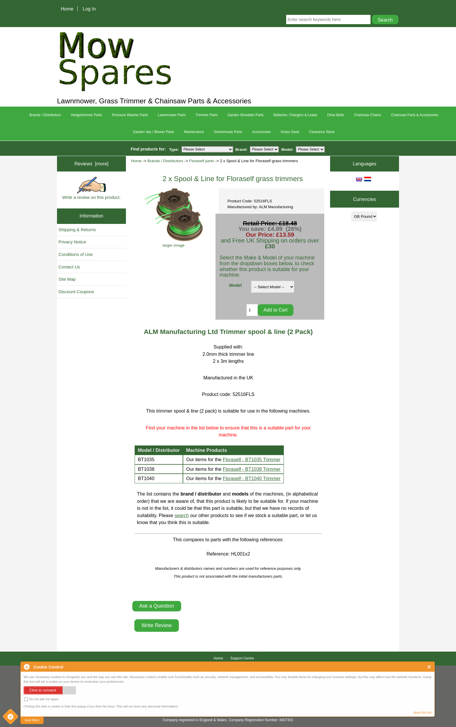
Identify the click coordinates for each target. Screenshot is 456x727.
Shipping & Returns (77, 229)
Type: (174, 149)
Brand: (241, 149)
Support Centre (242, 658)
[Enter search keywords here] (328, 19)
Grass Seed (290, 132)
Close (429, 667)
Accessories (261, 132)
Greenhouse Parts (228, 132)
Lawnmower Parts (172, 115)
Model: (287, 149)
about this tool (423, 712)
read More (32, 720)
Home (67, 8)
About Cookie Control (26, 667)
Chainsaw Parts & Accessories (414, 115)
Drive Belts (335, 115)
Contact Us (69, 266)
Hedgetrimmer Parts (86, 115)
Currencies (364, 199)
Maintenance (194, 132)
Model (235, 285)
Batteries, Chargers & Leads (295, 115)
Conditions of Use (75, 254)
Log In (89, 8)
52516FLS (243, 394)
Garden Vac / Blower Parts (153, 132)
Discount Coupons (76, 291)
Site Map (67, 279)
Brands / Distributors (165, 161)
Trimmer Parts (207, 115)
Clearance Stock (322, 132)
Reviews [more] (91, 163)
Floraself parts (201, 161)
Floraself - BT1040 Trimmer (252, 478)
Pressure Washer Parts (130, 115)
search (181, 515)
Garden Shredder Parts (245, 115)
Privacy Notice (72, 241)
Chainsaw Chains (367, 115)
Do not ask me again (41, 699)
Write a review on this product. (91, 188)
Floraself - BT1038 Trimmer (252, 469)
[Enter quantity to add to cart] (252, 310)
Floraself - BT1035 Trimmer (252, 459)
